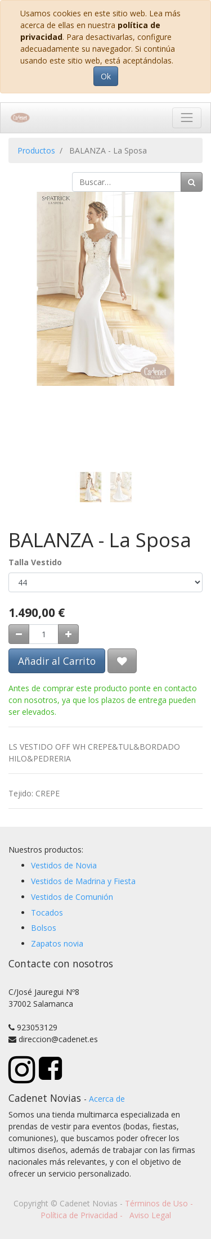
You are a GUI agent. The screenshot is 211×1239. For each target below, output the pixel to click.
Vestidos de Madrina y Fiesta (83, 881)
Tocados (47, 912)
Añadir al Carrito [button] (57, 661)
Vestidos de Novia (64, 865)
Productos (36, 150)
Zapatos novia (57, 943)
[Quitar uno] (18, 634)
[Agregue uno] (68, 634)
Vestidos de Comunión (72, 896)
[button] (23, 304)
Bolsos (43, 927)
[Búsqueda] (192, 182)
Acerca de (107, 1098)
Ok (106, 76)
